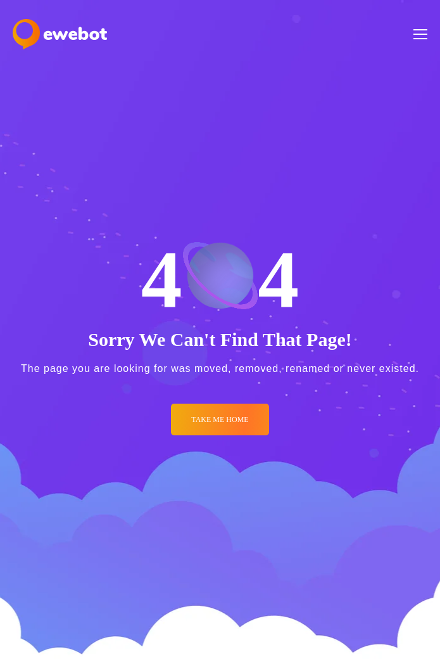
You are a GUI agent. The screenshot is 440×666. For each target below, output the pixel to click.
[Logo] (60, 34)
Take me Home (219, 419)
